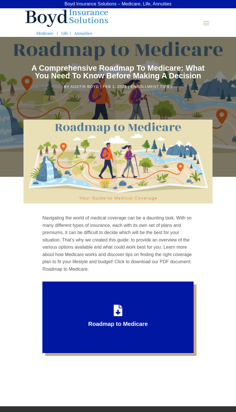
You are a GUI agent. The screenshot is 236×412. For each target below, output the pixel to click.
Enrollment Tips (150, 86)
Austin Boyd (84, 86)
